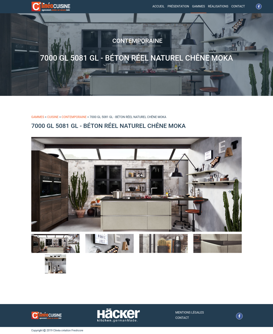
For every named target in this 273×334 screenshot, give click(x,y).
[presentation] (43, 191)
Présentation (178, 6)
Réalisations (218, 6)
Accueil (158, 6)
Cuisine (53, 117)
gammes (37, 117)
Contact (238, 6)
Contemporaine (74, 117)
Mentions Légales (189, 312)
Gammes (198, 6)
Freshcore (77, 330)
